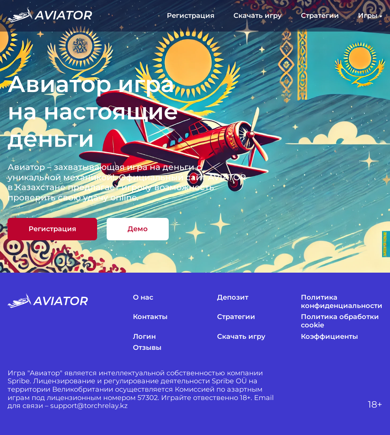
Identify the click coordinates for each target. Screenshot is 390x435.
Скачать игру (257, 16)
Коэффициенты (329, 337)
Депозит (232, 298)
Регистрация (190, 16)
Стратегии (320, 16)
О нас (143, 298)
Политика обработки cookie (340, 321)
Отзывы (147, 348)
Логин (144, 337)
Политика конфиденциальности (341, 302)
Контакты (150, 317)
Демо (138, 229)
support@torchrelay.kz (89, 406)
